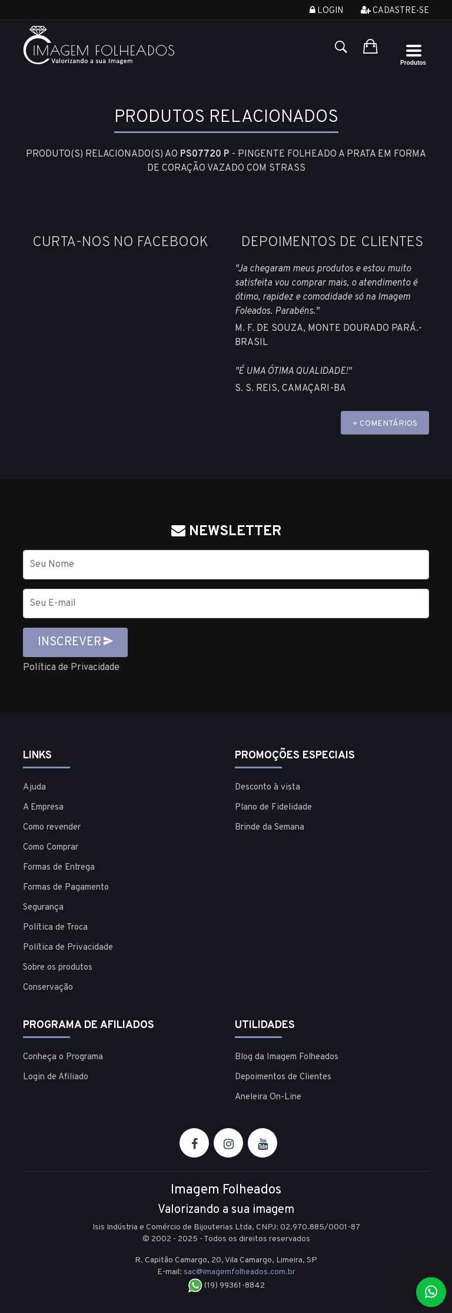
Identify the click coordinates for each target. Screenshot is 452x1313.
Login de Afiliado (55, 1077)
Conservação (48, 987)
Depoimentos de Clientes (283, 1077)
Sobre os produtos (57, 967)
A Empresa (43, 807)
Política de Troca (55, 927)
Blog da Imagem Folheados (286, 1057)
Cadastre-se (395, 10)
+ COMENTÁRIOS (385, 424)
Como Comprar (50, 847)
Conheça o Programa (63, 1057)
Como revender (52, 827)
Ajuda (34, 787)
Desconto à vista (267, 787)
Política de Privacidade (71, 668)
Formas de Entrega (59, 867)
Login (326, 10)
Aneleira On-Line (268, 1097)
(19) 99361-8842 (226, 1286)
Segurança (43, 907)
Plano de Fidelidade (273, 807)
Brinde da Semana (269, 827)
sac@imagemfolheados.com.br (239, 1272)
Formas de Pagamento (66, 887)
